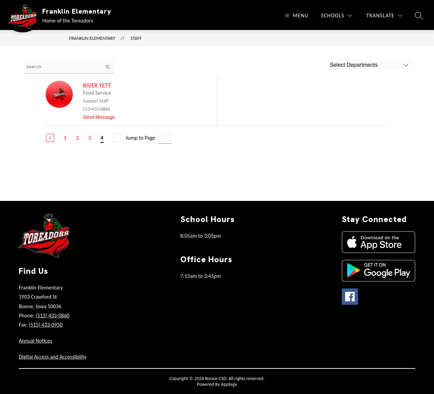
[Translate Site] (384, 15)
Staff (136, 38)
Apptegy (229, 384)
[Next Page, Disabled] (117, 138)
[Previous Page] (50, 138)
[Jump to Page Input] (165, 138)
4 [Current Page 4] (101, 138)
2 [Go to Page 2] (77, 138)
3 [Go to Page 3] (89, 138)
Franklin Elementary (92, 38)
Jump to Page (141, 138)
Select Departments (354, 65)
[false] (68, 67)
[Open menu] (295, 15)
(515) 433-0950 (45, 324)
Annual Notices (35, 340)
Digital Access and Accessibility (52, 356)
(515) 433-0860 (52, 315)
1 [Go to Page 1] (65, 138)
